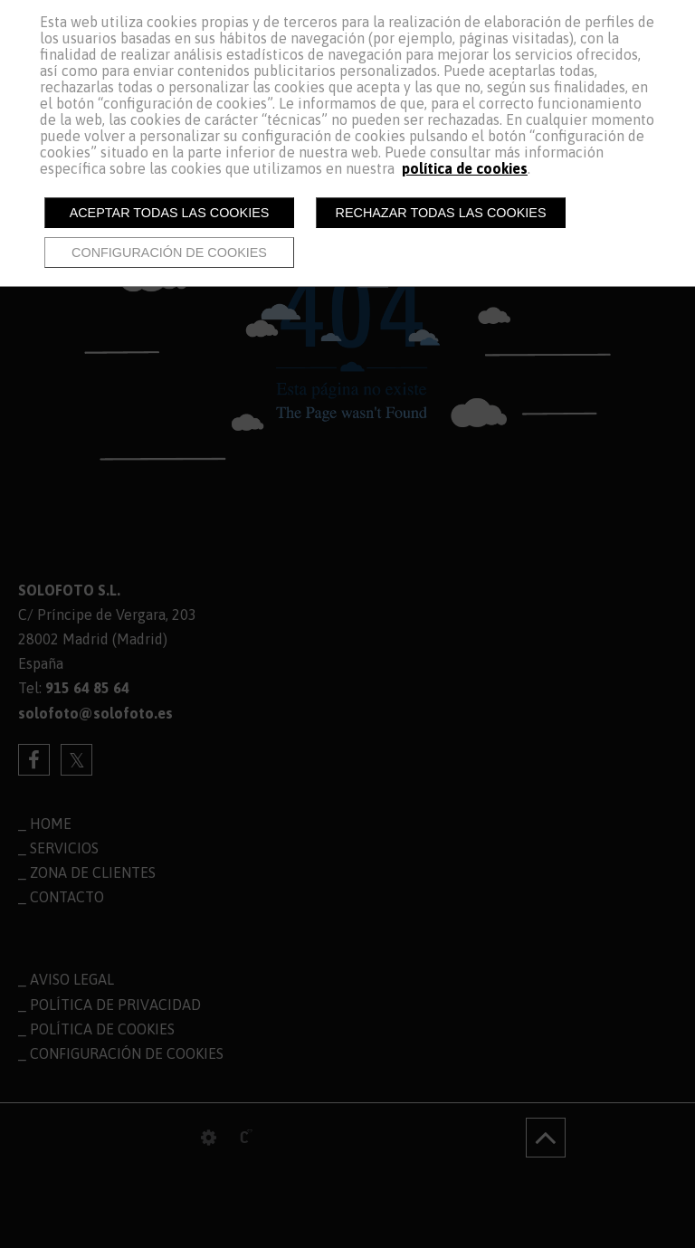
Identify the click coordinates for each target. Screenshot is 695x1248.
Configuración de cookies (169, 252)
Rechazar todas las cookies (441, 212)
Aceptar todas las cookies (170, 212)
